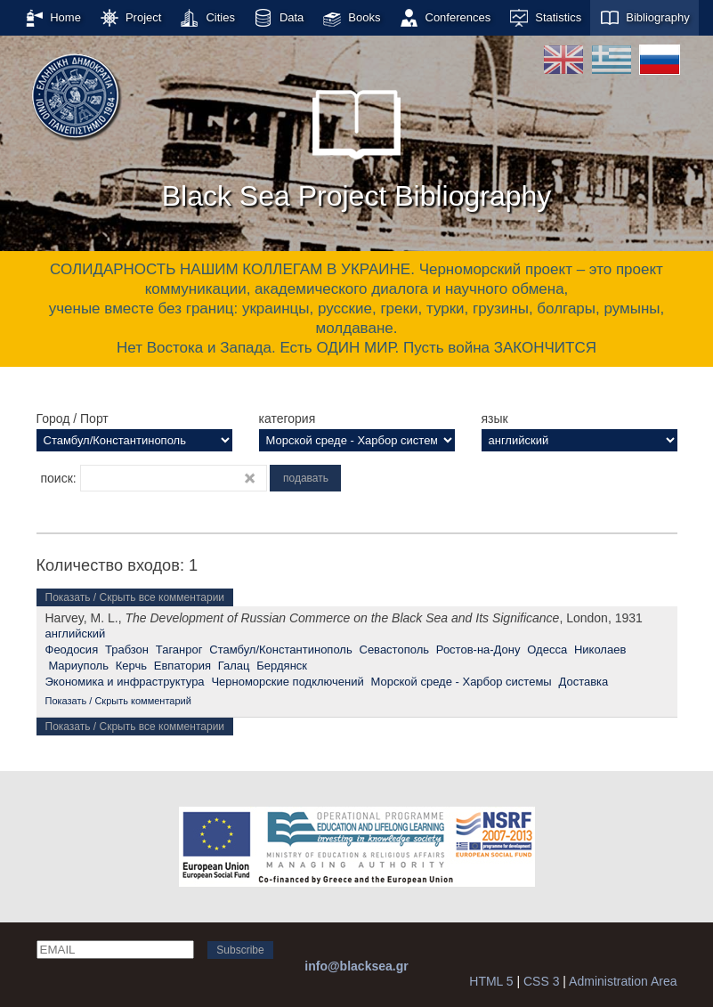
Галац (234, 665)
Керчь (131, 665)
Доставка (583, 681)
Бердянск (281, 665)
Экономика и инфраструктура (125, 681)
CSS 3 (541, 981)
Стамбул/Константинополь (280, 649)
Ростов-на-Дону (478, 649)
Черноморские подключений (287, 681)
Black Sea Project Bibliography (357, 141)
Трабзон (127, 649)
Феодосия (72, 649)
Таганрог (179, 649)
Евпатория (182, 665)
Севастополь (395, 649)
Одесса (547, 649)
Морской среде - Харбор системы (461, 681)
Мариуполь (78, 665)
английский (75, 633)
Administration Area (623, 981)
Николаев (600, 649)
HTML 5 (491, 981)
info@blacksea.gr (356, 966)
